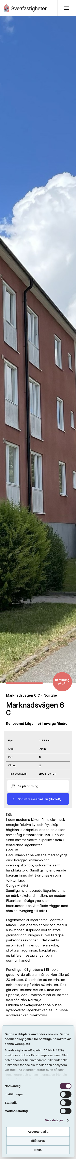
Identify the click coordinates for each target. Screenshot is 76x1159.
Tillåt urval (38, 1140)
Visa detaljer (54, 1120)
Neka (38, 1150)
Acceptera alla (38, 1131)
